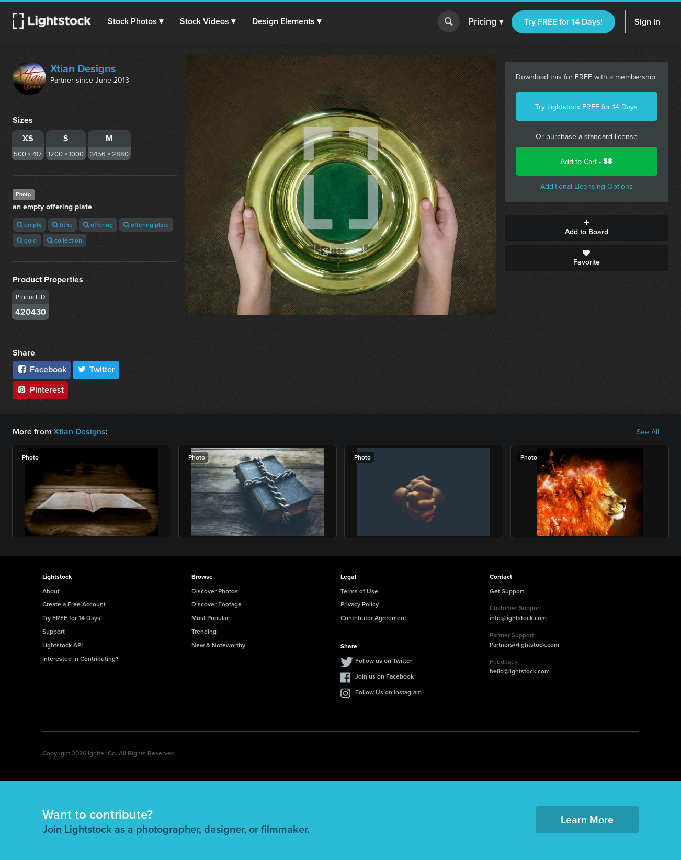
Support (53, 631)
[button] (135, 21)
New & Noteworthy (218, 644)
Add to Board (586, 228)
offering (98, 224)
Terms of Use (359, 591)
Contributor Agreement (373, 617)
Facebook (41, 369)
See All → (652, 432)
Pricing (485, 21)
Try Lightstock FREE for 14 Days (586, 106)
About (51, 591)
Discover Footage (216, 604)
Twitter (96, 369)
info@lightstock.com (518, 617)
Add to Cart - (586, 161)
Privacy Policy (359, 604)
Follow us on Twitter (383, 660)
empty (29, 224)
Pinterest (40, 390)
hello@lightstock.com (520, 671)
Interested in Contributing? (80, 658)
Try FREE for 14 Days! (563, 22)
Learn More (587, 819)
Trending (204, 631)
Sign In (647, 22)
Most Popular (210, 617)
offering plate (146, 224)
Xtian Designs (83, 68)
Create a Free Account (74, 604)
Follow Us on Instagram (388, 691)
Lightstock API (62, 644)
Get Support (507, 591)
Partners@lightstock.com (524, 644)
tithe (62, 224)
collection (64, 240)
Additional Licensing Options (586, 186)
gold (27, 240)
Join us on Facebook (384, 676)
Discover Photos (214, 591)
